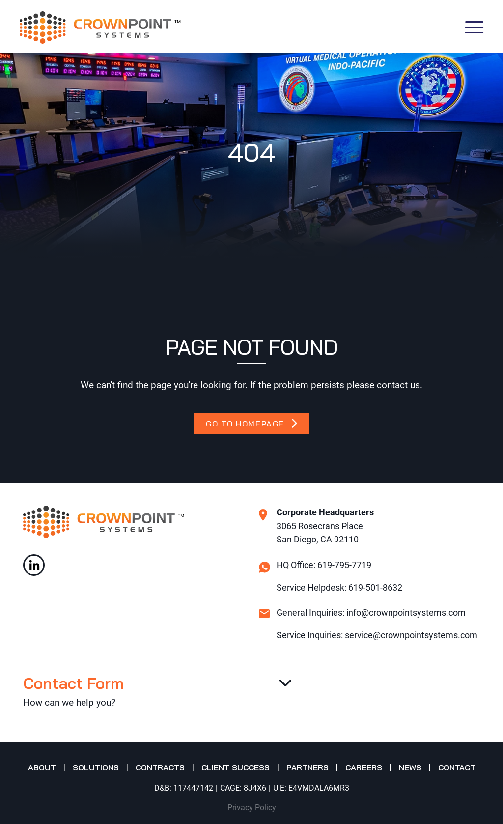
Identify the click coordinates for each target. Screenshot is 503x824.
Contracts (160, 767)
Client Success (235, 767)
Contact (456, 767)
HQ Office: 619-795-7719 (324, 565)
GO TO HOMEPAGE (251, 423)
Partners (307, 767)
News (410, 767)
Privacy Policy (251, 807)
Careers (363, 767)
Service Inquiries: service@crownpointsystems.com (377, 635)
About (42, 767)
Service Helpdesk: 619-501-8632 (339, 587)
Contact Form (73, 683)
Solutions (96, 767)
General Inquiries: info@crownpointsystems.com (371, 612)
